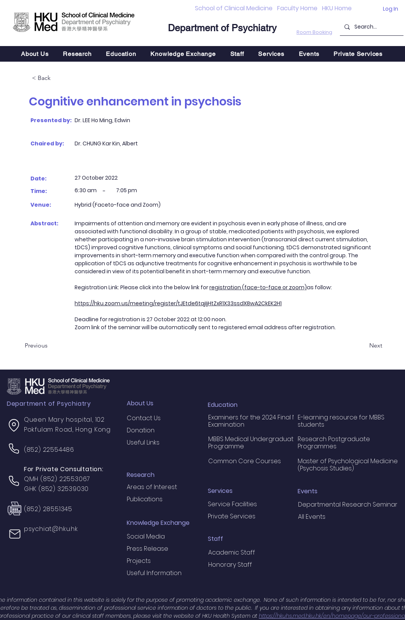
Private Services (231, 516)
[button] (77, 53)
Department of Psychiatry (222, 27)
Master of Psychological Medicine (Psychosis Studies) (348, 465)
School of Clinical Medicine (234, 8)
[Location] (14, 425)
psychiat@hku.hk (51, 528)
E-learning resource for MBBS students (341, 421)
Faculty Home (297, 8)
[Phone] (14, 448)
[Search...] (370, 26)
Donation (141, 430)
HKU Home (337, 8)
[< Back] (57, 78)
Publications (145, 499)
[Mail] (15, 534)
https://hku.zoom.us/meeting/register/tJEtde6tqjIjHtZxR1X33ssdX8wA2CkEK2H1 (178, 303)
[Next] (363, 346)
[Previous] (50, 346)
